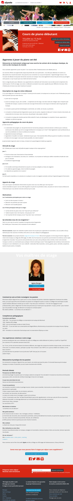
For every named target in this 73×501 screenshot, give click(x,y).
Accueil (38, 27)
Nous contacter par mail (55, 494)
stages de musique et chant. (31, 236)
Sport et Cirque (7, 492)
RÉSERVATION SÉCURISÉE (33, 490)
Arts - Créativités (7, 498)
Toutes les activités (65, 45)
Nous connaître (53, 496)
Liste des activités (28, 22)
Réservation (45, 22)
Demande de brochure (62, 22)
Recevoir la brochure (57, 470)
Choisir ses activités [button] (35, 2)
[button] (5, 15)
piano (19, 437)
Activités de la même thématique (61, 39)
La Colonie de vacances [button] (21, 2)
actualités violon (9, 437)
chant (15, 437)
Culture (4, 496)
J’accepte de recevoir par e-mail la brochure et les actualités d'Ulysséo (51, 472)
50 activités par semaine (9, 500)
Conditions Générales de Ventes (34, 498)
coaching (24, 437)
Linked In (5, 439)
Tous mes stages (36, 289)
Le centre (11, 22)
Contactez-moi (36, 286)
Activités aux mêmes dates (63, 42)
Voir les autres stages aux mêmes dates (36, 453)
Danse (4, 494)
